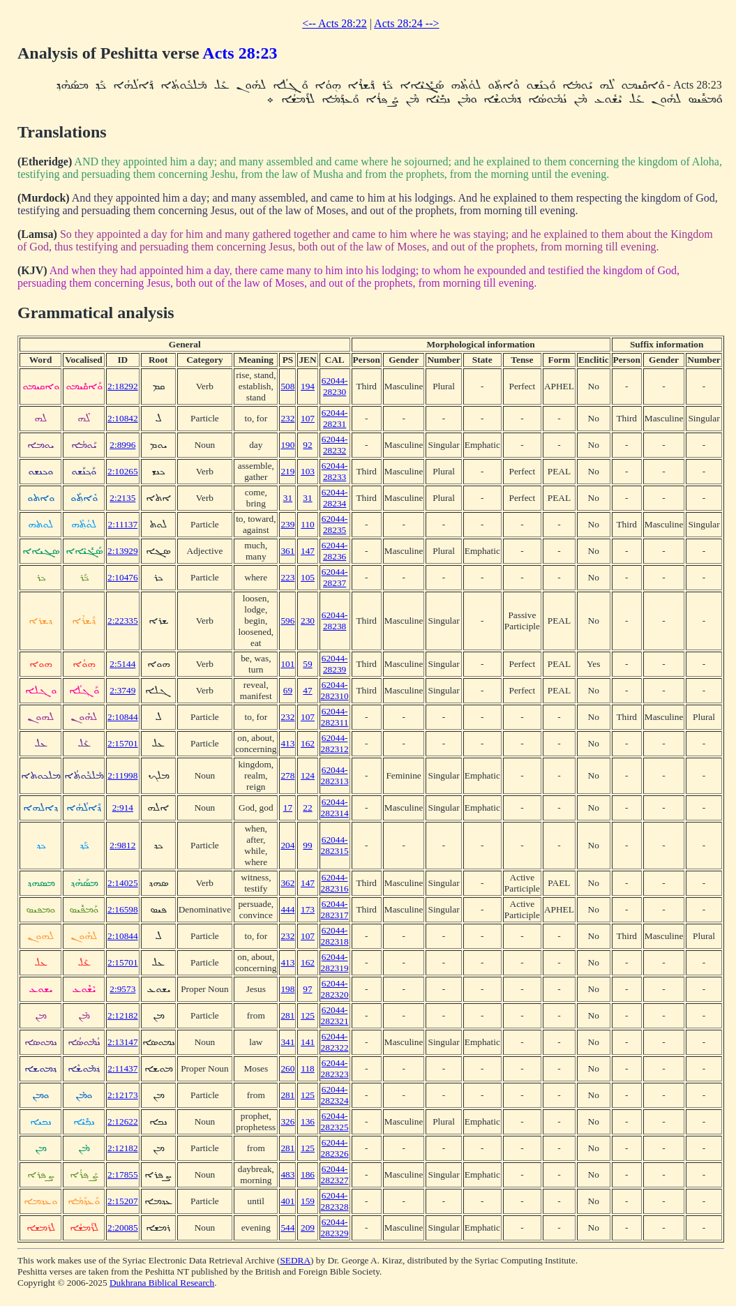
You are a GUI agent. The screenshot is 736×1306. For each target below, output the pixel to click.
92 (307, 445)
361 (287, 551)
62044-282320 (335, 989)
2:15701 (122, 743)
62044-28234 (335, 498)
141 (308, 1042)
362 (287, 883)
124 (308, 775)
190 (287, 445)
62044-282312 (335, 743)
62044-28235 (335, 524)
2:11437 (122, 1068)
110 (308, 524)
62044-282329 (335, 1227)
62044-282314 (335, 807)
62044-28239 (335, 664)
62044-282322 (335, 1042)
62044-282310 (335, 690)
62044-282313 (335, 775)
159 (308, 1201)
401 (287, 1201)
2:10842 (122, 418)
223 (287, 577)
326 (287, 1121)
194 (308, 386)
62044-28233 (335, 471)
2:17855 (122, 1174)
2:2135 (122, 498)
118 (308, 1068)
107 (308, 418)
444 (287, 909)
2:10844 (122, 717)
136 (308, 1121)
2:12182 (122, 1015)
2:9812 (122, 845)
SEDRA (295, 1260)
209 (308, 1227)
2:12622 (122, 1121)
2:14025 (122, 883)
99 (307, 845)
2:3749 (122, 690)
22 (307, 807)
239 (287, 524)
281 (287, 1015)
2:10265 (122, 471)
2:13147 (122, 1042)
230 (308, 620)
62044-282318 (335, 936)
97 (307, 989)
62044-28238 (335, 620)
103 (308, 471)
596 (287, 620)
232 (287, 418)
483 (287, 1174)
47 (307, 690)
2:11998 (122, 775)
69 (287, 690)
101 (287, 664)
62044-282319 (335, 962)
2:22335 (122, 620)
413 (287, 743)
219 (287, 471)
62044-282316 (335, 883)
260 (287, 1068)
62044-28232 (335, 445)
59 (307, 664)
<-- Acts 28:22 (334, 23)
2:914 (122, 807)
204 (287, 845)
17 (287, 807)
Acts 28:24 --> (406, 23)
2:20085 (122, 1227)
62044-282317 (335, 909)
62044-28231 (335, 418)
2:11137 (122, 524)
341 (287, 1042)
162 (308, 743)
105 (308, 577)
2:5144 (122, 664)
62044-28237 (335, 577)
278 (287, 775)
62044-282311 (335, 717)
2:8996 (122, 445)
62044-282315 (335, 845)
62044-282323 (335, 1068)
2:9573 (122, 989)
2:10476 (122, 577)
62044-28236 (335, 551)
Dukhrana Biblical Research (162, 1282)
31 (287, 498)
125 (308, 1015)
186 (308, 1174)
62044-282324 (335, 1095)
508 (287, 386)
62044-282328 (335, 1201)
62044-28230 (335, 386)
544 (287, 1227)
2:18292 (122, 386)
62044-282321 (335, 1015)
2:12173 (122, 1095)
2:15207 (122, 1201)
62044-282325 (335, 1121)
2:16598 (122, 909)
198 (287, 989)
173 (308, 909)
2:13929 (122, 551)
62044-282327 (335, 1174)
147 (308, 551)
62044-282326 (335, 1148)
